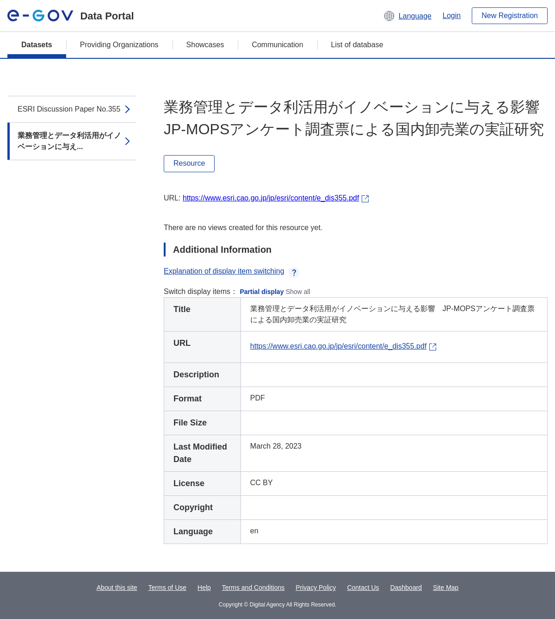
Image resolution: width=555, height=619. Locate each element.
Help (204, 587)
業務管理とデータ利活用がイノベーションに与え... (69, 140)
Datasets (36, 45)
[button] (407, 16)
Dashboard (406, 587)
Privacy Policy (316, 587)
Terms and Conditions (253, 587)
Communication (277, 45)
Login (452, 15)
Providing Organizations (119, 45)
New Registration (509, 15)
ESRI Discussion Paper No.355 (69, 109)
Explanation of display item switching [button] (231, 271)
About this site (117, 587)
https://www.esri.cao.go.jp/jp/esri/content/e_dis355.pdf (271, 198)
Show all (298, 291)
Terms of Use (167, 587)
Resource (189, 163)
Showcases (205, 45)
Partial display (262, 291)
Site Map (445, 587)
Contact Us (363, 587)
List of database (357, 45)
